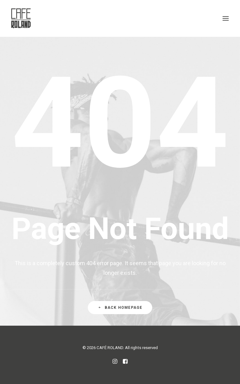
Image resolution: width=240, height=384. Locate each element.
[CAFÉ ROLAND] (21, 18)
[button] (225, 18)
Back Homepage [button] (120, 307)
